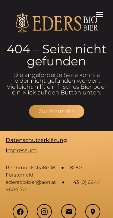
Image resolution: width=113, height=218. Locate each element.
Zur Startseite (57, 111)
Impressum (21, 150)
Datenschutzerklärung (36, 140)
